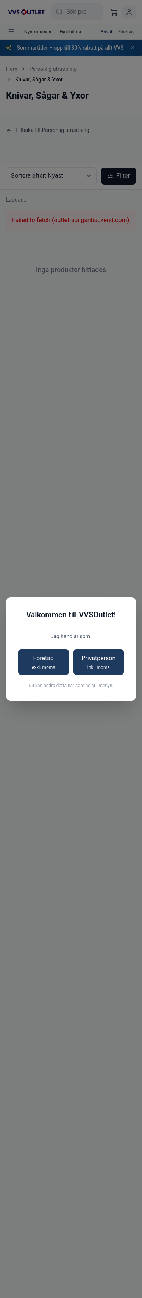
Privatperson (99, 662)
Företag (43, 662)
